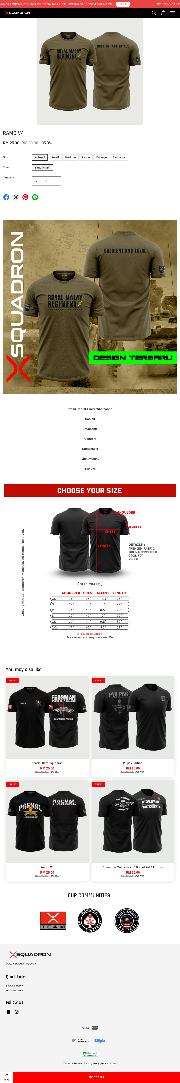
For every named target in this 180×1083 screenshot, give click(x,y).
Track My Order (14, 990)
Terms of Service (72, 1063)
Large (86, 157)
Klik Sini (125, 4)
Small (55, 157)
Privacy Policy (91, 1063)
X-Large (101, 157)
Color (6, 167)
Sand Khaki (42, 167)
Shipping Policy (14, 985)
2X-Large (119, 157)
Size (6, 157)
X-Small (39, 157)
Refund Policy (109, 1063)
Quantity (8, 177)
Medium (70, 157)
